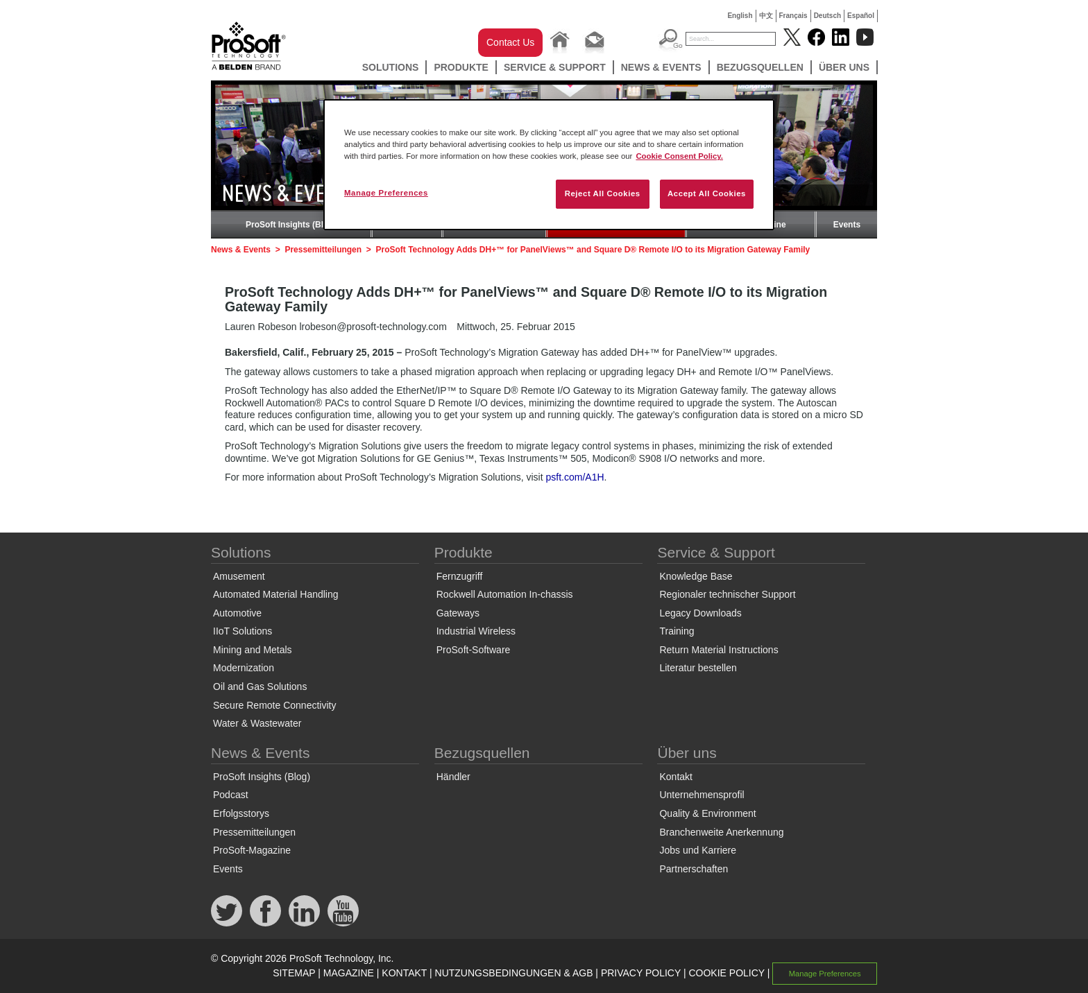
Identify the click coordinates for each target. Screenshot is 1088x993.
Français (793, 15)
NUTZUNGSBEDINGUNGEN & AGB (514, 972)
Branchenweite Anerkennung (721, 832)
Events (846, 225)
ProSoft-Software (473, 649)
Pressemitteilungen (323, 249)
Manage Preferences (825, 973)
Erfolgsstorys (241, 813)
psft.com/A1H (575, 477)
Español (860, 15)
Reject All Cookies (602, 193)
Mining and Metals (252, 649)
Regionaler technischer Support (727, 594)
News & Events (661, 67)
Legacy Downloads (700, 613)
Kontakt (675, 776)
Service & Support (555, 67)
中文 (766, 15)
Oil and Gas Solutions (260, 686)
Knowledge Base (695, 576)
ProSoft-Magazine (252, 850)
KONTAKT (404, 972)
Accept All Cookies (707, 193)
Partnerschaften (693, 868)
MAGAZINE (348, 972)
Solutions (390, 67)
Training (676, 631)
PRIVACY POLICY (641, 972)
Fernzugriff (459, 576)
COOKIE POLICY (726, 972)
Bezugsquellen (760, 67)
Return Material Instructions (718, 649)
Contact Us (510, 42)
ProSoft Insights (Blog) (291, 225)
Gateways (457, 613)
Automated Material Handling (276, 594)
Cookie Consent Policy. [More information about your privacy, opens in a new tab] (679, 156)
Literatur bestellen (697, 667)
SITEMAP (294, 972)
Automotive (237, 613)
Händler (453, 776)
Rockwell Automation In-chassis (504, 594)
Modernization (243, 667)
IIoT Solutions (242, 631)
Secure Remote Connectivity (274, 705)
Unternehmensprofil (701, 794)
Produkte (461, 67)
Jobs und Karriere (697, 850)
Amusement (239, 576)
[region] (548, 164)
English (739, 15)
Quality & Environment (707, 813)
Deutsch (827, 15)
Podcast (230, 794)
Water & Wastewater (257, 723)
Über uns (844, 67)
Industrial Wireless (476, 631)
